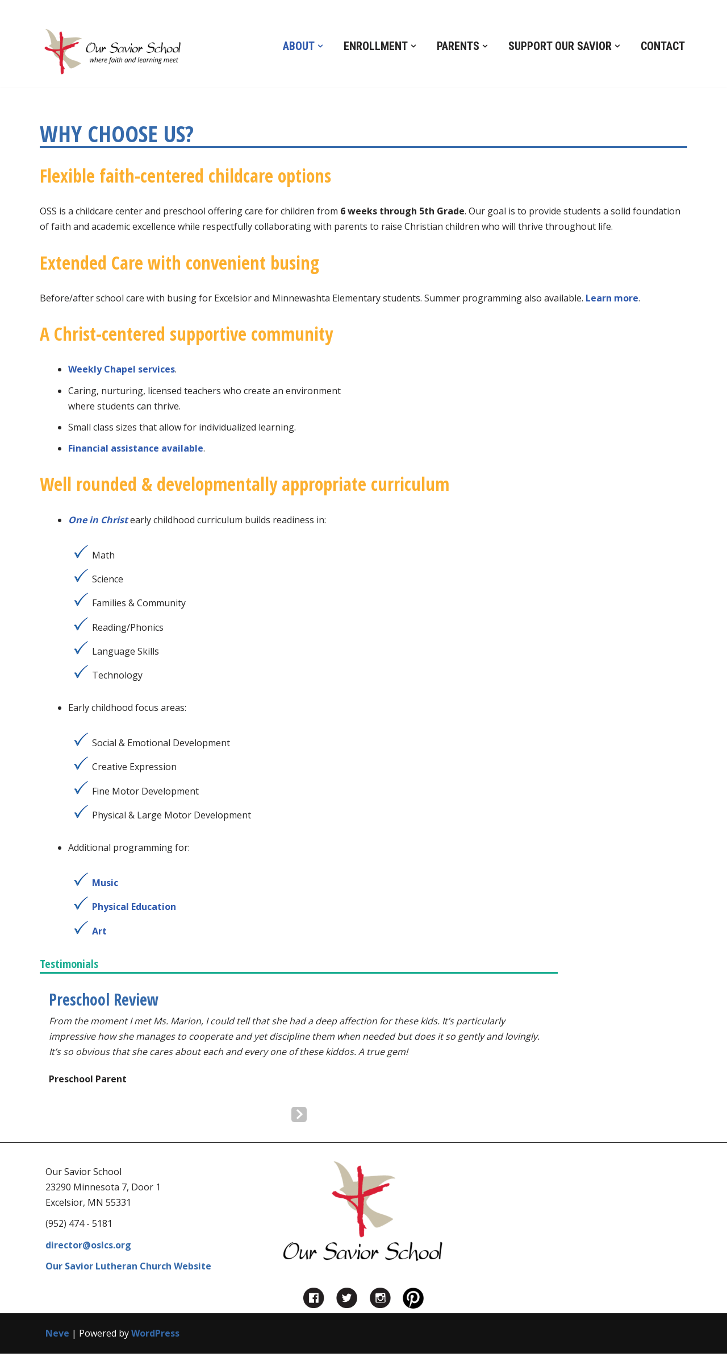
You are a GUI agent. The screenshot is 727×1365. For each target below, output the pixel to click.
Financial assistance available (135, 448)
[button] (320, 46)
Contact (663, 46)
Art (99, 931)
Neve (57, 1333)
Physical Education (134, 906)
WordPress (155, 1333)
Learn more (612, 298)
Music (105, 882)
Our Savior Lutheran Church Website (128, 1266)
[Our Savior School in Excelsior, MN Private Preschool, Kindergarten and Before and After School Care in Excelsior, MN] (112, 52)
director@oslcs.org (88, 1245)
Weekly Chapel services (121, 369)
